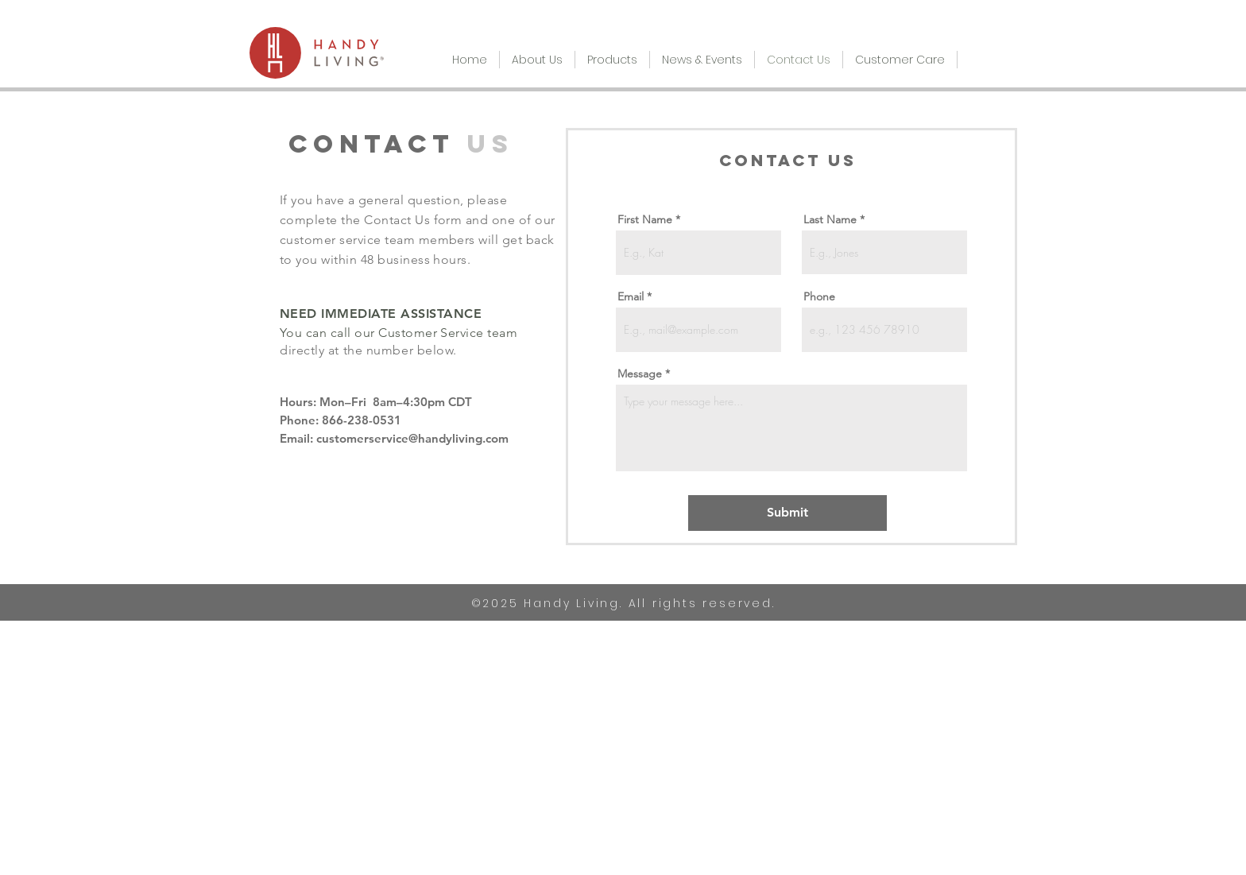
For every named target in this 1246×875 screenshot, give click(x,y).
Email (630, 296)
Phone (819, 296)
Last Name (830, 219)
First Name (644, 219)
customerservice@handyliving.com (412, 438)
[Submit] (787, 513)
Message (639, 373)
